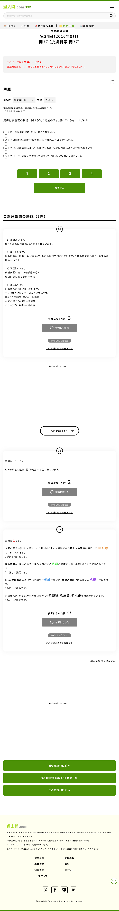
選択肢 (7, 100)
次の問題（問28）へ (59, 790)
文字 (39, 100)
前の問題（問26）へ (59, 765)
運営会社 (39, 858)
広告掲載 (69, 858)
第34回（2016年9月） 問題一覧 (59, 778)
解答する (59, 187)
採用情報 (39, 864)
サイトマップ (41, 876)
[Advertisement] (59, 392)
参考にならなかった (59, 340)
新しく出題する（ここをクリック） (45, 66)
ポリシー (69, 870)
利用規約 (39, 870)
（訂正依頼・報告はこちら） (14, 111)
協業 (67, 864)
